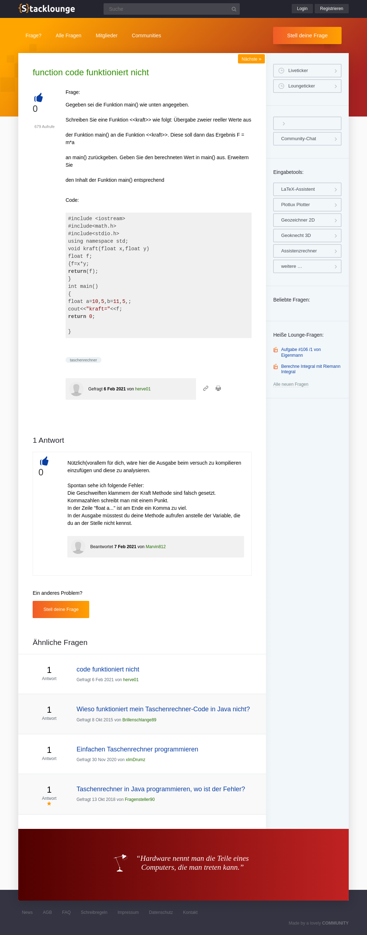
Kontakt (190, 912)
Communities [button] (146, 35)
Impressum (128, 912)
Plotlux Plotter (295, 204)
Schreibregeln (94, 912)
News (27, 912)
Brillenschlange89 (140, 719)
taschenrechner (83, 360)
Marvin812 (156, 546)
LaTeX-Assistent (298, 189)
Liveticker (298, 70)
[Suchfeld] (172, 9)
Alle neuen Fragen (290, 384)
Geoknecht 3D (296, 235)
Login (302, 8)
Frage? (33, 35)
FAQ (66, 912)
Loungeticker (301, 86)
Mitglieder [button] (107, 35)
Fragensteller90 (139, 799)
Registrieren (331, 8)
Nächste (251, 59)
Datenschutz (161, 912)
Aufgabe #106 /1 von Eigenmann (301, 352)
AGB (47, 912)
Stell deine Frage (307, 35)
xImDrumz (136, 759)
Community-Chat (298, 138)
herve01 (143, 388)
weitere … (291, 266)
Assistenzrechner (299, 250)
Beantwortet (101, 546)
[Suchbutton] (234, 9)
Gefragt (95, 388)
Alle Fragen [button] (69, 35)
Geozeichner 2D (298, 220)
